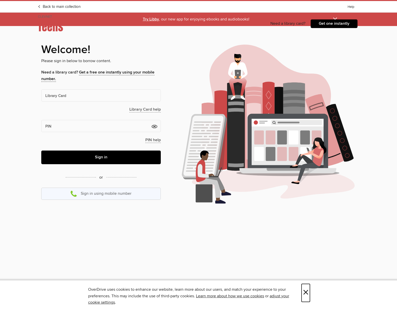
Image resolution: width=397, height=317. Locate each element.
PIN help (153, 140)
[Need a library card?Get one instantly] (334, 23)
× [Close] (306, 292)
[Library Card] (101, 95)
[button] (154, 126)
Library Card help (145, 109)
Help (351, 7)
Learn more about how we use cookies (230, 296)
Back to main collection (59, 7)
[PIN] (101, 126)
